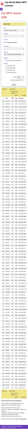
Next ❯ (17, 95)
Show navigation (1, 9)
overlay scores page (12, 42)
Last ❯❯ (23, 95)
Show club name (11, 70)
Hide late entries (11, 65)
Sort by (15, 77)
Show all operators (11, 72)
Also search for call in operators (13, 60)
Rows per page (14, 80)
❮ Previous (12, 89)
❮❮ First (4, 89)
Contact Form (22, 419)
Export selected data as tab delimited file (11, 400)
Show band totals (11, 68)
